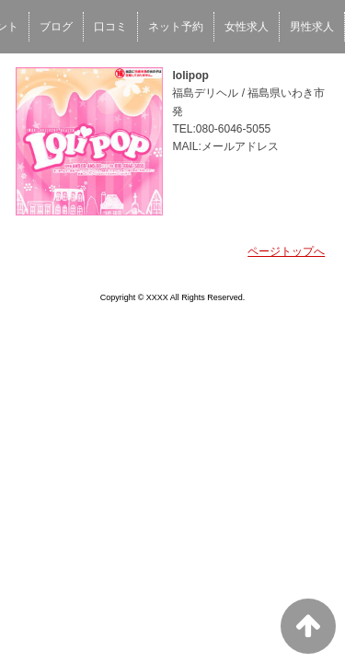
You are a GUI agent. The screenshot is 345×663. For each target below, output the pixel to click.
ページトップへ (286, 251)
